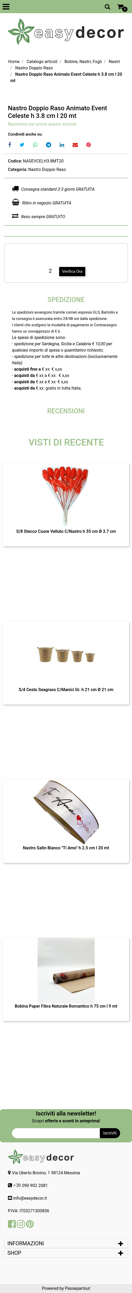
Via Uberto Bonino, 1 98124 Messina (46, 1172)
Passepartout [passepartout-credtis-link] (77, 1288)
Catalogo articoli (42, 61)
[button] (110, 1133)
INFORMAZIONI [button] (26, 1243)
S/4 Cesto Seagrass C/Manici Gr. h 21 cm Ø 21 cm (66, 689)
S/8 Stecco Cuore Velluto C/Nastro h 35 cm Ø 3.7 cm (66, 531)
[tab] (66, 1243)
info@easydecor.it (30, 1198)
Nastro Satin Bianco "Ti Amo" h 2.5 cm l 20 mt (66, 847)
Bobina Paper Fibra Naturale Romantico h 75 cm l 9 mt (66, 1006)
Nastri (114, 61)
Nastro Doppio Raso (34, 67)
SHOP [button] (14, 1253)
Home (14, 61)
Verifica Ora (72, 271)
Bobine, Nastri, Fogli (83, 61)
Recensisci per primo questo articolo (42, 124)
